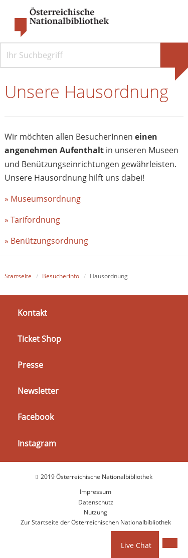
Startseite (18, 276)
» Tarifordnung (32, 219)
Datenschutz (95, 502)
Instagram (37, 443)
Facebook (36, 416)
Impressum (95, 491)
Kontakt (32, 312)
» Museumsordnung (43, 198)
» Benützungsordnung (46, 240)
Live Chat (136, 545)
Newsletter (38, 390)
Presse (30, 364)
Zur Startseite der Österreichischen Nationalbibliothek (96, 522)
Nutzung (95, 512)
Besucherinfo (60, 276)
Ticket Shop (39, 338)
